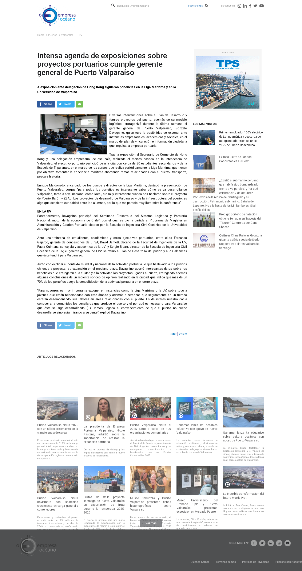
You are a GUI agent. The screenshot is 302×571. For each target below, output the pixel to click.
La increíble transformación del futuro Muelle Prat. (243, 529)
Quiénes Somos (224, 562)
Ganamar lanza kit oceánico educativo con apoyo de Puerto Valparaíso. (196, 462)
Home (40, 34)
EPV (80, 34)
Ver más (151, 525)
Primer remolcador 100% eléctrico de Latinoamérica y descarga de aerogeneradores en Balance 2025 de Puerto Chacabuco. (241, 138)
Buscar (113, 5)
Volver (183, 334)
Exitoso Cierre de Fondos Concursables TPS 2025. (235, 162)
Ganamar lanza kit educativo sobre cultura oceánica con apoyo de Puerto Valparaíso (243, 469)
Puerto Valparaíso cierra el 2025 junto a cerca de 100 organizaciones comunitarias (150, 462)
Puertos (52, 34)
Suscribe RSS (195, 5)
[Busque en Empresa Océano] (135, 5)
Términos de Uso (251, 562)
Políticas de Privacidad (280, 562)
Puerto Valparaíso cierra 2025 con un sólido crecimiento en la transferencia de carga (57, 462)
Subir (173, 334)
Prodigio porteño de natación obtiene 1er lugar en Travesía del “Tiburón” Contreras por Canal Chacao (240, 224)
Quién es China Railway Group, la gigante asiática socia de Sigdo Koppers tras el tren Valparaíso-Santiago (240, 245)
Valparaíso (67, 34)
